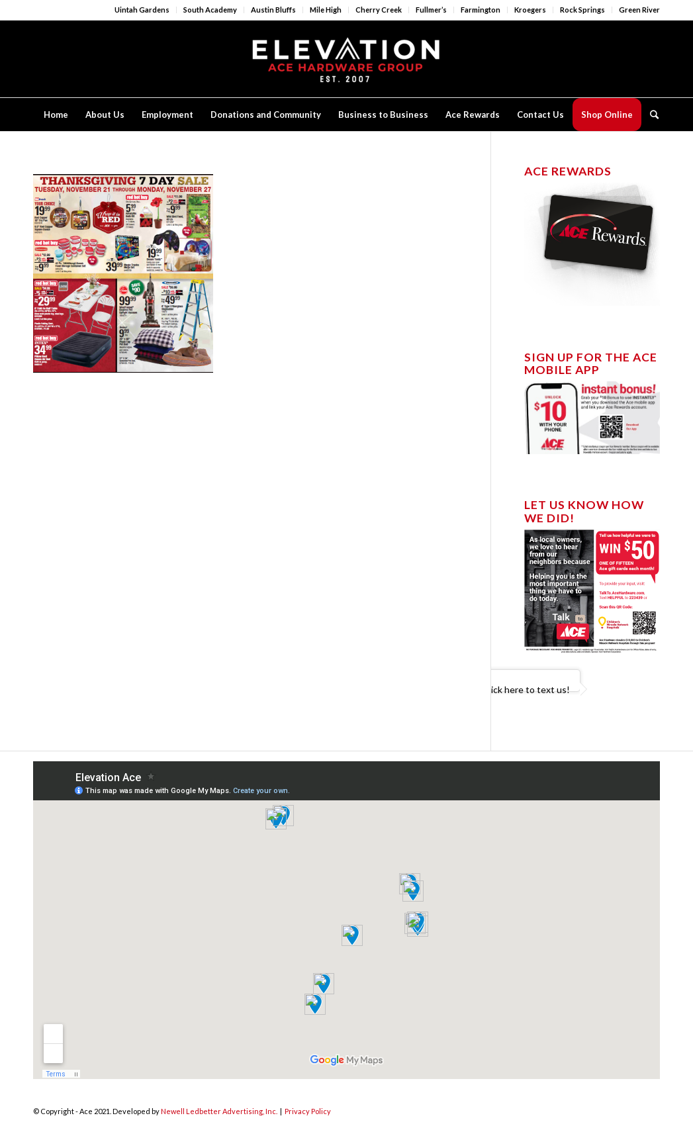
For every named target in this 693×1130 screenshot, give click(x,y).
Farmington (480, 9)
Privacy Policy (308, 1111)
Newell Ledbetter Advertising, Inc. (219, 1111)
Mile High (326, 9)
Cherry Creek (378, 9)
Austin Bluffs (273, 9)
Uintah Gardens (142, 9)
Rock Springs (582, 9)
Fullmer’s (431, 9)
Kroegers (530, 9)
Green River (639, 9)
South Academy (210, 9)
